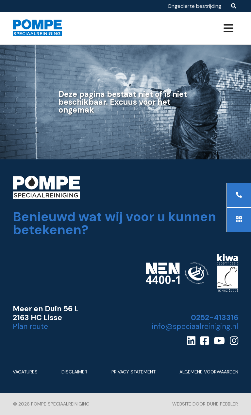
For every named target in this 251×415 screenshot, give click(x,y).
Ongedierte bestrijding (194, 6)
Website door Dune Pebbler (205, 404)
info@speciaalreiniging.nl (195, 326)
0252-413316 (214, 317)
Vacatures (25, 372)
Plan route (30, 326)
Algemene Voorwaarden (208, 372)
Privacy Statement (133, 372)
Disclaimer (74, 372)
